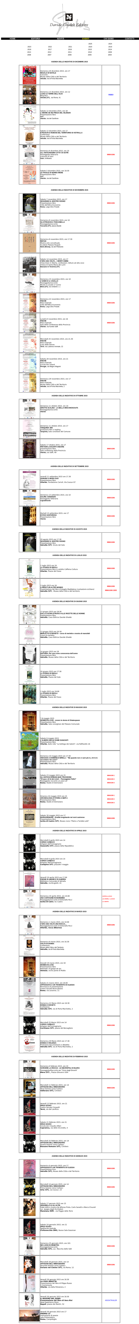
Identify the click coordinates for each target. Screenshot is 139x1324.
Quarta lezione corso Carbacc (52, 1145)
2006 (70, 55)
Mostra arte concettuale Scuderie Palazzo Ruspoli (50, 244)
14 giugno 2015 (46, 651)
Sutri (46, 158)
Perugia (43, 366)
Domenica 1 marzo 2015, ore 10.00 (54, 922)
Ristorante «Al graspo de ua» (50, 969)
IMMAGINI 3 (111, 783)
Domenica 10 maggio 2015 (51, 756)
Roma (49, 207)
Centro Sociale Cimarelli (50, 1107)
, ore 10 (66, 151)
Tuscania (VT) (50, 226)
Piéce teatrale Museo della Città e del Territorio (53, 383)
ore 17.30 (66, 477)
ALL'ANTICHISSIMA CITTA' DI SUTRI (54, 153)
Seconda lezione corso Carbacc (53, 1266)
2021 (70, 47)
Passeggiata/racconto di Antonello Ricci (56, 900)
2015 (90, 49)
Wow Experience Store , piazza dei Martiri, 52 (52, 1303)
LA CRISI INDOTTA (48, 1281)
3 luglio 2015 (45, 585)
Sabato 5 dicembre (48, 171)
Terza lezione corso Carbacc (51, 1089)
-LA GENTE (105, 901)
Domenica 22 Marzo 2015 (50, 1003)
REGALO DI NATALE (48, 73)
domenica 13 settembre (50, 495)
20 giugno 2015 (46, 671)
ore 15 (62, 775)
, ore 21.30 (68, 339)
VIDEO (110, 95)
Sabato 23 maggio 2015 (50, 775)
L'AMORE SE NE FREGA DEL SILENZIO (55, 113)
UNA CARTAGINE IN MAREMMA (52, 898)
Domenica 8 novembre (49, 220)
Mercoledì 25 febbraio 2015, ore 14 (54, 1141)
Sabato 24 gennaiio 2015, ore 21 (53, 1225)
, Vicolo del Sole (52, 545)
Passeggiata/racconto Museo (50, 284)
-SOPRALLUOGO (107, 896)
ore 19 (54, 566)
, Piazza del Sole (50, 677)
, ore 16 (65, 319)
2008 (29, 55)
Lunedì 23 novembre (49, 319)
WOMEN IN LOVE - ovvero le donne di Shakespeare (60, 720)
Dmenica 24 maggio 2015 (50, 796)
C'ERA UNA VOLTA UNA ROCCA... (53, 924)
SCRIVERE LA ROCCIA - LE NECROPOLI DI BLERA (60, 1068)
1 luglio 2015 (45, 566)
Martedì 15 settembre (49, 513)
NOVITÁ (60, 39)
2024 (110, 44)
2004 (110, 55)
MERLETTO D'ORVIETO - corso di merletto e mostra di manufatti (65, 633)
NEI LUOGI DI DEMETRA (49, 1245)
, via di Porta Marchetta (55, 949)
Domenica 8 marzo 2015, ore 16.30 (54, 942)
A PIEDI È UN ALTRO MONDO (51, 587)
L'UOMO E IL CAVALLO (49, 281)
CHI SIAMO (109, 39)
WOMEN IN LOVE (47, 965)
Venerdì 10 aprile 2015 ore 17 (52, 877)
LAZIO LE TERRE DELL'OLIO (51, 94)
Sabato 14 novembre (49, 259)
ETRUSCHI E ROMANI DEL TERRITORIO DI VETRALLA (61, 133)
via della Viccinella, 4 (54, 1128)
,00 (65, 877)
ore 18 (54, 585)
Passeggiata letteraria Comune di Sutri (49, 155)
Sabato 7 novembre (48, 199)
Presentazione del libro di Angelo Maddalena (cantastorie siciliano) (67, 589)
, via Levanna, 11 (49, 990)
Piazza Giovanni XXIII (54, 1072)
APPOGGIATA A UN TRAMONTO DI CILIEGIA (57, 985)
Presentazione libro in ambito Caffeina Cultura (59, 569)
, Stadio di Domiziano (51, 783)
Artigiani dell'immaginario (50, 844)
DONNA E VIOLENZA (48, 1043)
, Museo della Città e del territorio (60, 591)
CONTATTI (129, 39)
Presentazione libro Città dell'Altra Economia (50, 204)
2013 (29, 52)
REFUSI (43, 241)
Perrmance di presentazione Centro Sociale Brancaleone (51, 988)
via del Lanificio (49, 1109)
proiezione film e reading (50, 430)
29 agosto (44, 539)
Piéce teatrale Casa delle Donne (47, 344)
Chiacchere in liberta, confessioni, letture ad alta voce (62, 263)
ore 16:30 (65, 1003)
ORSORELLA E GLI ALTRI (50, 1205)
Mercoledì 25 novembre (50, 339)
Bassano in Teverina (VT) (49, 267)
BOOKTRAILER (111, 1300)
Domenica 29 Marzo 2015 (50, 1041)
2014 (110, 49)
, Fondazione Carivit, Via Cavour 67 (58, 482)
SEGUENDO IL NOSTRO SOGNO (52, 201)
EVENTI (85, 39)
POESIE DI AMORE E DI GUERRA (53, 879)
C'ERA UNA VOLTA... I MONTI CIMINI (54, 261)
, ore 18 (64, 111)
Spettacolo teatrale (48, 1228)
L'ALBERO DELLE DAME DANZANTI (54, 740)
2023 (29, 47)
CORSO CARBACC (47, 842)
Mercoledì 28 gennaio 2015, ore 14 (54, 1262)
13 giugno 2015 (46, 612)
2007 (49, 55)
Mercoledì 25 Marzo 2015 (50, 1022)
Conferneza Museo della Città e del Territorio (53, 135)
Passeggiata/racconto (49, 224)
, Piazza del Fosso (50, 571)
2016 (70, 49)
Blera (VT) (44, 287)
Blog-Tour (44, 96)
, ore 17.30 (67, 239)
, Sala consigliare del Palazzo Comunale (60, 724)
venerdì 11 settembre (49, 477)
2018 (29, 49)
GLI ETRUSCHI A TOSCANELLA (52, 222)
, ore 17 (67, 71)
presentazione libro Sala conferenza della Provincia (53, 450)
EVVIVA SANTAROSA (48, 515)
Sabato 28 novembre (49, 359)
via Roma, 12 (57, 1267)
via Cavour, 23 (51, 1190)
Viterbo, (43, 452)
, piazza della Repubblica (57, 846)
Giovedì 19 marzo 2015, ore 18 (52, 963)
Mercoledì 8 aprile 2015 (49, 840)
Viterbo (49, 118)
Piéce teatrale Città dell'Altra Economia (50, 304)
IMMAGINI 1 (111, 775)
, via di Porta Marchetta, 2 (56, 1009)
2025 (90, 44)
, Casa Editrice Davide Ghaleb (56, 617)
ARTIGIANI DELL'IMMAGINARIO (52, 1087)
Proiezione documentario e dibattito (54, 1045)
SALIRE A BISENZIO (48, 497)
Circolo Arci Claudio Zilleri (50, 1126)
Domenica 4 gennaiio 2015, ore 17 (54, 1166)
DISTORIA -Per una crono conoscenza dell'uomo (59, 653)
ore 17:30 (57, 671)
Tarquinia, (44, 432)
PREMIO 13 (45, 1314)
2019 (110, 47)
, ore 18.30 (64, 171)
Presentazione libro (48, 480)
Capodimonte (45, 501)
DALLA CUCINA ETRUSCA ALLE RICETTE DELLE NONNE (62, 613)
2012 (49, 52)
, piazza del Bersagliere (56, 1028)
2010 (90, 52)
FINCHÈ (43, 301)
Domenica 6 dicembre (49, 151)
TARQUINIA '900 (46, 428)
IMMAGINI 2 (111, 779)
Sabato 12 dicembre (48, 111)
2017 (50, 49)
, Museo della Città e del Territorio (57, 657)
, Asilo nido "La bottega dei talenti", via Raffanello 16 (65, 744)
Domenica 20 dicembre (50, 71)
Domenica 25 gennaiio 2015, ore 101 (55, 1243)
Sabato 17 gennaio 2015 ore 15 (53, 1203)
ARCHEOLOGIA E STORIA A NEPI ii (53, 798)
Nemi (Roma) (51, 247)
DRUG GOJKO (45, 1105)
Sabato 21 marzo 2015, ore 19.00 (54, 983)
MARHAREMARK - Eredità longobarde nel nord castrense (62, 817)
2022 (50, 47)
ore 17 (62, 815)
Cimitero (50, 1091)
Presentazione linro (48, 1169)
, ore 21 (65, 359)
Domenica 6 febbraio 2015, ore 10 (54, 1066)
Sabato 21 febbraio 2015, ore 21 (53, 1122)
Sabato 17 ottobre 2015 (50, 445)
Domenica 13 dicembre (50, 92)
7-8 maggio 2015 (47, 718)
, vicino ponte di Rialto (56, 971)
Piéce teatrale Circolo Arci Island (47, 364)
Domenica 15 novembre (50, 279)
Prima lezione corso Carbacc (51, 1188)
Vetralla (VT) (50, 98)
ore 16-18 (57, 632)
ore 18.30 (65, 1279)
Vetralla (51, 79)
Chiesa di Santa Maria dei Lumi (52, 265)
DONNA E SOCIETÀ (47, 1005)
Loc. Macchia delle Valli (56, 1249)
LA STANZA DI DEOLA (48, 567)
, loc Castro (51, 902)
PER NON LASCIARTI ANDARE (52, 447)
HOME (12, 39)
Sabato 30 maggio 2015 (50, 815)
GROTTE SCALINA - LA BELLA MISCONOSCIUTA (59, 408)
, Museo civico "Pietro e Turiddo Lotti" (64, 821)
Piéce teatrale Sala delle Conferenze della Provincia (55, 324)
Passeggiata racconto (53, 781)
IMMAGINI (111, 925)
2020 (90, 47)
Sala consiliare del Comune (59, 432)
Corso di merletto (47, 635)
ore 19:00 (55, 691)
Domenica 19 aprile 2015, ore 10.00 (55, 896)
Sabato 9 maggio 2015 (49, 738)
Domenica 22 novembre (50, 299)
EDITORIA (35, 39)
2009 (110, 52)
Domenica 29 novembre (50, 379)
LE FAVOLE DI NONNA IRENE (51, 173)
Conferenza (44, 945)
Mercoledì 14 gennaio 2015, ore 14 (54, 1184)
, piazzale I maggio (54, 864)
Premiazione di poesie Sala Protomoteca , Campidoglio (49, 1317)
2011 (70, 52)
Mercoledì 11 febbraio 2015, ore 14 (54, 1085)
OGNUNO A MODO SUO (49, 478)
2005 (90, 55)
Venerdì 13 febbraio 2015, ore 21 (53, 1104)
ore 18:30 (57, 612)
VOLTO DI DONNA (47, 944)
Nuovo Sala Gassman (58, 1230)
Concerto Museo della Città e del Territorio (53, 76)
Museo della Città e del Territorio (52, 947)
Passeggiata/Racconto (49, 1070)
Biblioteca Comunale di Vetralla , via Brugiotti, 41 (53, 882)
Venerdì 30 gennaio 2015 (50, 1279)
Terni (42, 346)
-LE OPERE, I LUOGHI (108, 899)
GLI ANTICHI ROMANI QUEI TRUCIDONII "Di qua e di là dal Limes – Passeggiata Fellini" (58, 778)
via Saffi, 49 (51, 452)
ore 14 (62, 840)
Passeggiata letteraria (49, 499)
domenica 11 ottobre (49, 406)
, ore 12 (67, 92)
